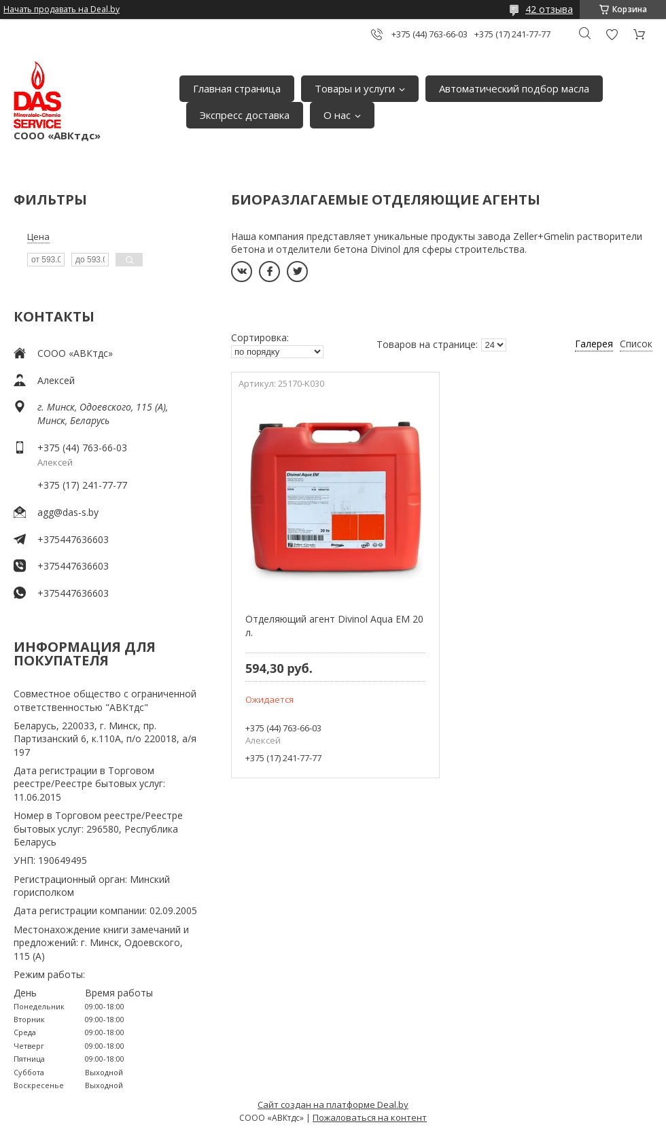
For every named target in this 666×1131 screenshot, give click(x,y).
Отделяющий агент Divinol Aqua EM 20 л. (334, 625)
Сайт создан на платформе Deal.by (333, 1104)
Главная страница (237, 88)
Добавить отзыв (611, 34)
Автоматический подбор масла (514, 88)
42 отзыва (549, 9)
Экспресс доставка (245, 115)
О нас (337, 115)
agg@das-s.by (68, 512)
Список (636, 343)
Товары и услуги (355, 88)
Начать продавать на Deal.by (61, 9)
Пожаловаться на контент (370, 1117)
